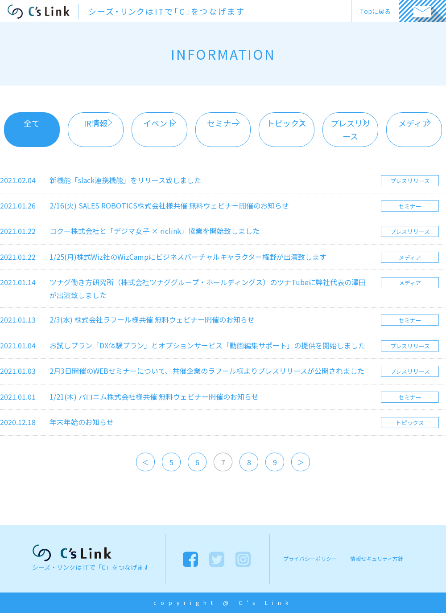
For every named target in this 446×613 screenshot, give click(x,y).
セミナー (223, 123)
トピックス (286, 123)
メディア (414, 123)
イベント (159, 123)
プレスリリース (350, 129)
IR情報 (95, 123)
